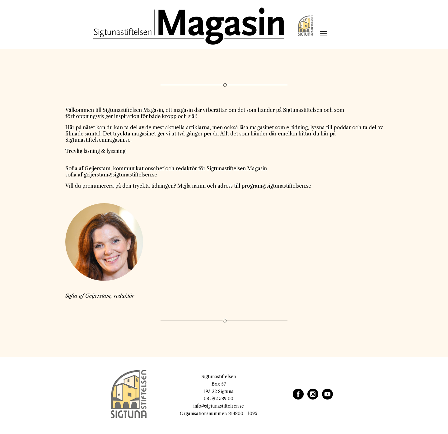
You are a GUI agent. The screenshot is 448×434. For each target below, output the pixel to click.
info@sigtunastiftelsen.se (218, 406)
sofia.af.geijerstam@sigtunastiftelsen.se (111, 174)
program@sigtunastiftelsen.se (276, 186)
